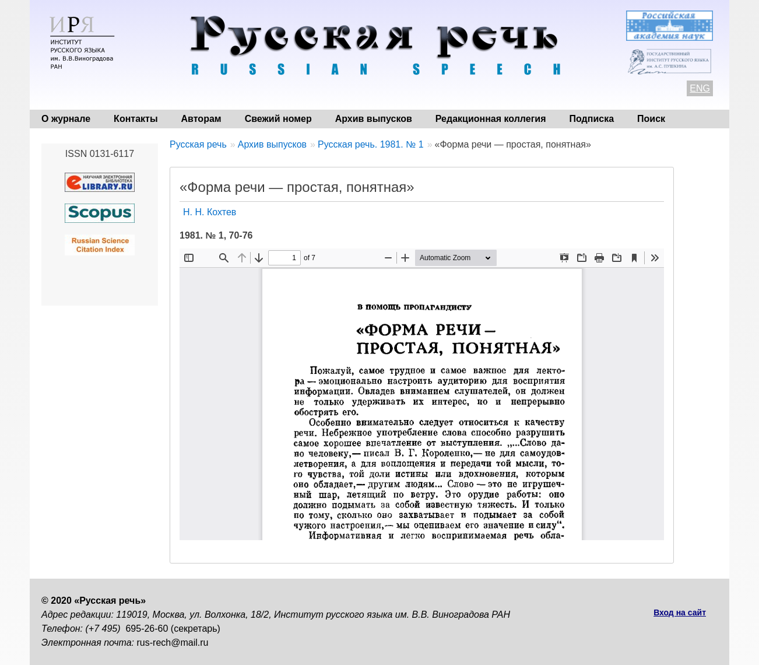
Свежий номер (278, 119)
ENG (700, 88)
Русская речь (198, 144)
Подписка (592, 119)
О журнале (65, 119)
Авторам (201, 119)
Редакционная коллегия (490, 119)
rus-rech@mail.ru (173, 643)
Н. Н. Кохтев (209, 212)
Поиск (651, 119)
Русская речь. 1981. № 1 (371, 144)
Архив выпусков (373, 119)
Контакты (135, 119)
